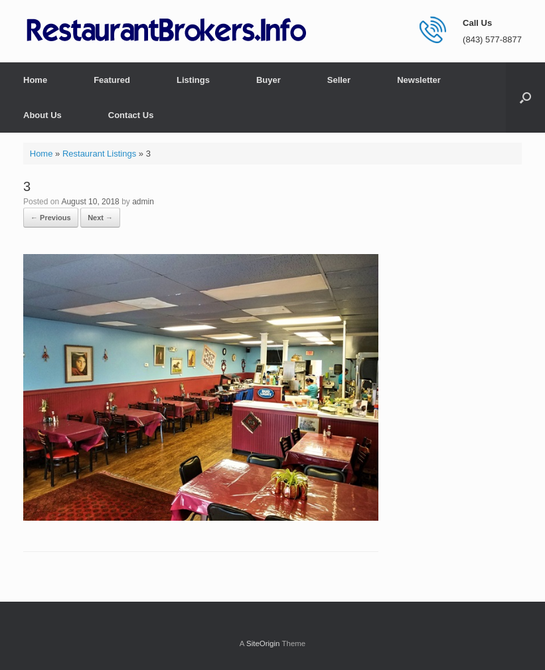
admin (143, 201)
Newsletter (419, 80)
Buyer (268, 80)
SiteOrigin (263, 643)
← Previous (51, 218)
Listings (193, 80)
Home (35, 80)
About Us (42, 115)
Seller (338, 80)
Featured (112, 80)
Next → (100, 218)
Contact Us (131, 115)
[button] (525, 97)
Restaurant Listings (99, 154)
